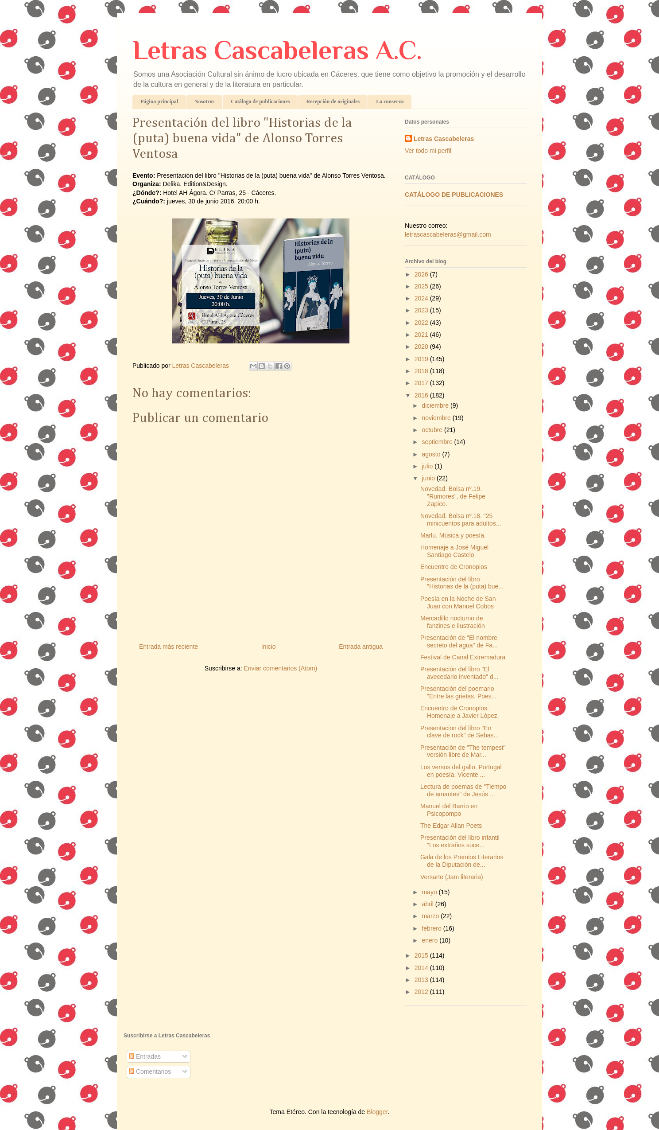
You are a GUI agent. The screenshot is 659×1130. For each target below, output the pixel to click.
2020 (422, 346)
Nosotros (204, 101)
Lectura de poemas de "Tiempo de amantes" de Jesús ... (463, 790)
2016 (422, 395)
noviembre (437, 417)
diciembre (436, 405)
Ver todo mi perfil (428, 150)
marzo (431, 916)
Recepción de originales (333, 101)
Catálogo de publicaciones (260, 101)
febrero (432, 928)
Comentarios (150, 1071)
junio (429, 478)
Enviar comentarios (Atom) (280, 668)
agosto (432, 454)
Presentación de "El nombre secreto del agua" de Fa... (459, 641)
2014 (422, 967)
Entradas (145, 1056)
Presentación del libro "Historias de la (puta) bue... (462, 583)
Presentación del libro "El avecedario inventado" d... (459, 673)
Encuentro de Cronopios (453, 566)
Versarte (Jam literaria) (451, 877)
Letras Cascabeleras (444, 138)
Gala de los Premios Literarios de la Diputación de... (462, 860)
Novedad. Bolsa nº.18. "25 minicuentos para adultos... (460, 519)
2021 (422, 334)
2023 (422, 310)
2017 (422, 382)
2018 (422, 370)
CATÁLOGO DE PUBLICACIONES (454, 194)
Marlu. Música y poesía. (453, 535)
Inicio (268, 646)
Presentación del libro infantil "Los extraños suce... (460, 841)
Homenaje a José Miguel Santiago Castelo (454, 551)
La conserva (389, 101)
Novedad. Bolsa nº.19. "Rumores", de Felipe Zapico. (452, 496)
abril (428, 904)
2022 (422, 322)
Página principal (159, 101)
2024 (422, 298)
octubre (433, 429)
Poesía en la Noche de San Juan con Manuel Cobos (458, 602)
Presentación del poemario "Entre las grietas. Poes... (458, 692)
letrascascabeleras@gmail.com (448, 234)
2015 (422, 955)
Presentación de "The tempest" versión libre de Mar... (463, 751)
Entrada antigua (361, 646)
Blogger (377, 1111)
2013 (422, 979)
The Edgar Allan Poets (451, 825)
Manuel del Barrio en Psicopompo (448, 810)
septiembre (438, 441)
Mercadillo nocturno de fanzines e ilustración (452, 622)
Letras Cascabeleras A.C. (277, 50)
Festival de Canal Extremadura (462, 657)
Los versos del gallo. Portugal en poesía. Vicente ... (461, 771)
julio (428, 466)
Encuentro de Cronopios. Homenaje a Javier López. (459, 712)
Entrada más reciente (168, 646)
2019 (422, 358)
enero (430, 940)
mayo (430, 892)
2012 (422, 991)
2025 (422, 286)
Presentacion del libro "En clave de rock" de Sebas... (459, 732)
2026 (422, 274)
